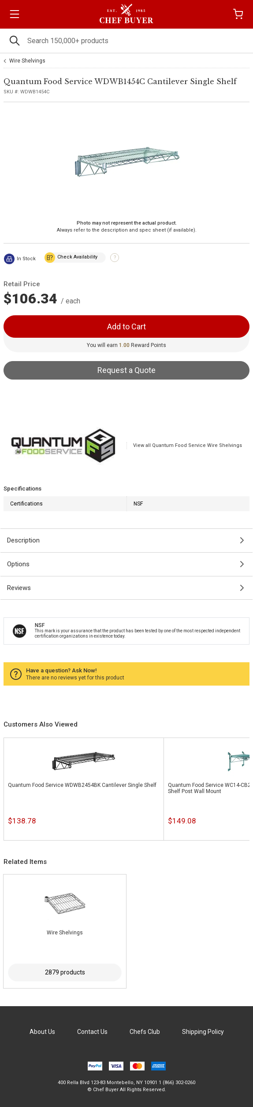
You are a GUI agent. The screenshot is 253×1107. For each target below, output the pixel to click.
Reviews (19, 588)
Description (23, 540)
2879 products (65, 972)
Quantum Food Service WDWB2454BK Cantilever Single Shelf (82, 785)
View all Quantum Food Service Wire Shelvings (187, 445)
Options (18, 564)
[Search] (126, 41)
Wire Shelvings (27, 61)
